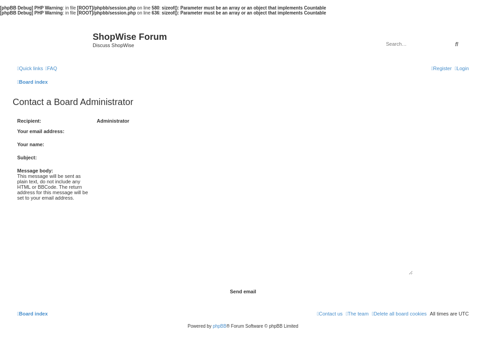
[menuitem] (51, 68)
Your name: (30, 144)
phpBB (219, 326)
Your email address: (40, 131)
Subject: (27, 157)
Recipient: (29, 121)
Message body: (35, 170)
